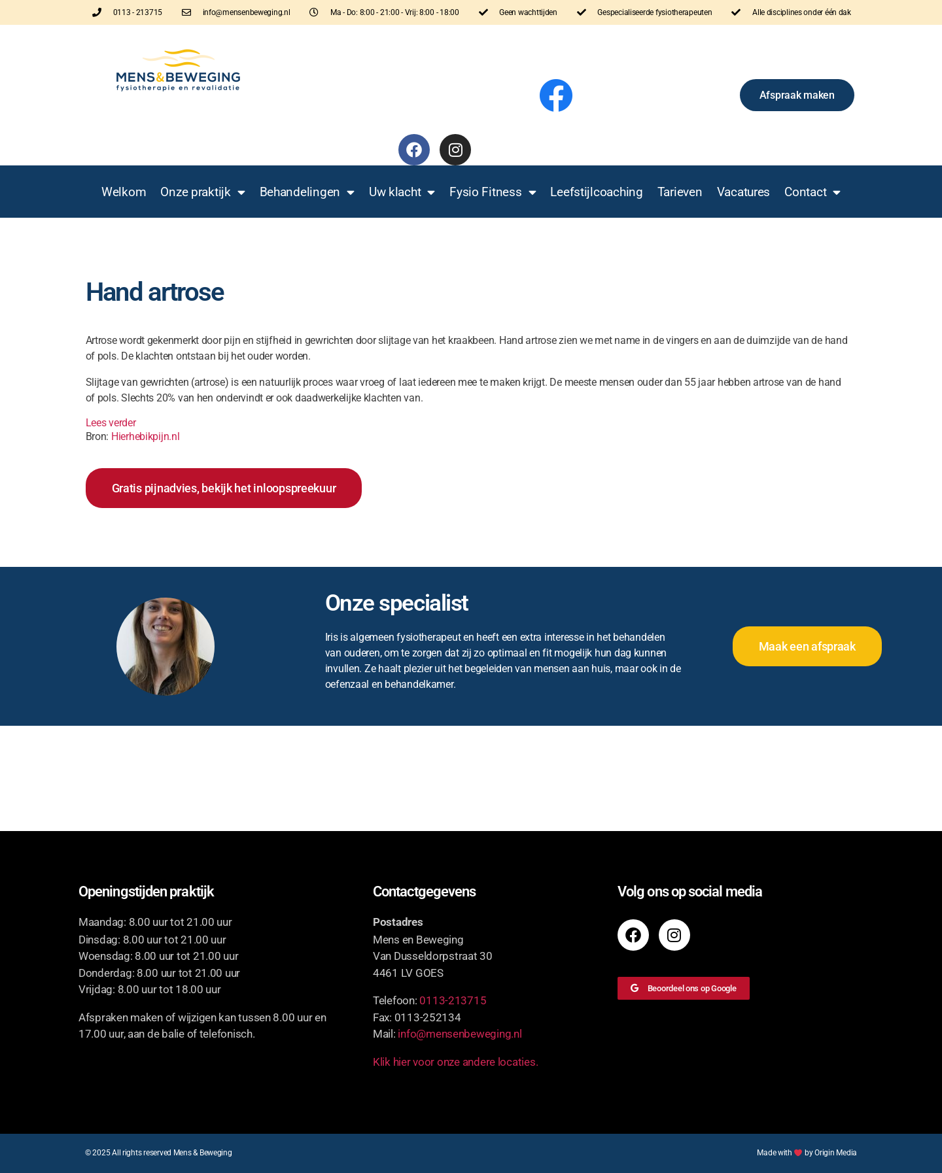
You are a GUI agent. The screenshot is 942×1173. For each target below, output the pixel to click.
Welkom (123, 191)
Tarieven (680, 191)
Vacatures (744, 191)
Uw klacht (402, 192)
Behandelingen (307, 192)
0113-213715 (452, 1000)
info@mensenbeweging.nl (459, 1033)
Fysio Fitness (492, 192)
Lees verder (111, 422)
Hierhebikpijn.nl (145, 436)
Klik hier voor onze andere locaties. (455, 1061)
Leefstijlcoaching (596, 191)
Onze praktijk (202, 192)
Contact (812, 192)
